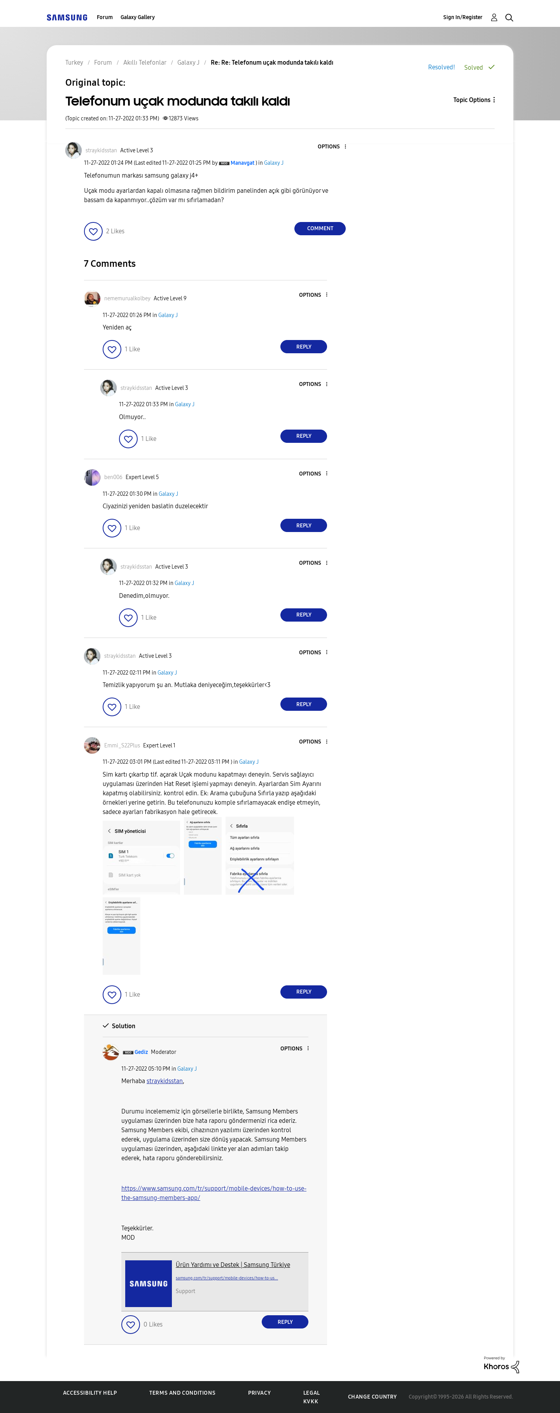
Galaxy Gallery (138, 17)
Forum (105, 17)
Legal (311, 1393)
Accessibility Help (90, 1393)
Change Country (372, 1397)
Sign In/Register (463, 17)
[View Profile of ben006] (113, 477)
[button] (332, 147)
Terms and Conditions (182, 1393)
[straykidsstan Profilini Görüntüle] (165, 1081)
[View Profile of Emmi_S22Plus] (122, 745)
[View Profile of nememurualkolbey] (127, 298)
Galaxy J (274, 163)
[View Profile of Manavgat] (242, 163)
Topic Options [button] (471, 100)
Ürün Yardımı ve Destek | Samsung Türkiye (233, 1265)
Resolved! (441, 67)
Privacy (259, 1393)
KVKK (310, 1401)
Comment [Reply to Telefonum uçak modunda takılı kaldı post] (320, 228)
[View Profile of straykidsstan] (101, 150)
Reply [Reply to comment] (304, 347)
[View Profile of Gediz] (141, 1052)
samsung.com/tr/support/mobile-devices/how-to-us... (227, 1278)
